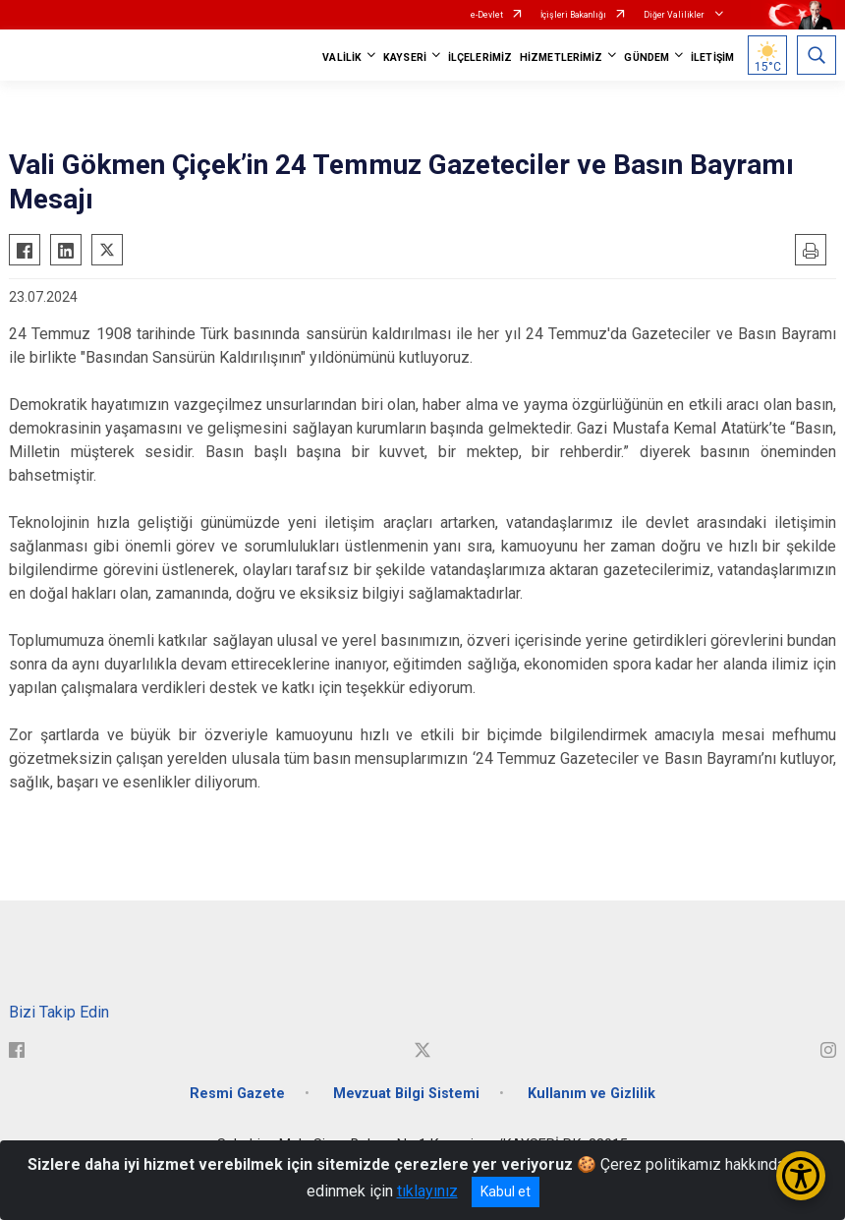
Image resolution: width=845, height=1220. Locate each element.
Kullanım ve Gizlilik (591, 1093)
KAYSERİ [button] (404, 57)
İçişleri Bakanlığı (573, 15)
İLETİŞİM (712, 57)
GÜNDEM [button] (646, 57)
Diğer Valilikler (675, 15)
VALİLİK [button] (342, 57)
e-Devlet (487, 15)
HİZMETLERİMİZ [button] (561, 57)
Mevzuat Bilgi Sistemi (406, 1093)
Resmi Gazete (237, 1093)
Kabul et (505, 1191)
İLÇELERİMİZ (480, 57)
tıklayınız (427, 1191)
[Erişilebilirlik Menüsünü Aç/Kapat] (800, 1175)
